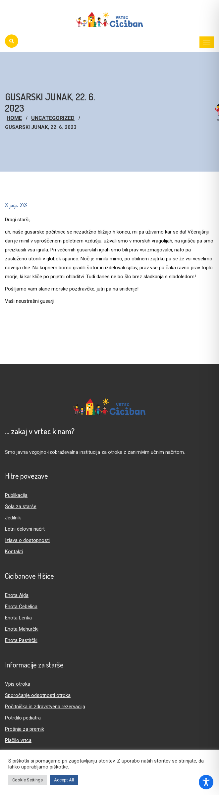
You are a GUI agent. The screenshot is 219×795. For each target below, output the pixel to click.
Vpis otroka (17, 684)
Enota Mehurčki (21, 629)
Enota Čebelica (21, 607)
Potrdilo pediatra (23, 718)
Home (14, 118)
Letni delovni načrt (25, 529)
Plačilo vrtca (18, 740)
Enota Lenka (18, 618)
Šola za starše (20, 506)
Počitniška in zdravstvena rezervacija (45, 707)
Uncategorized (53, 118)
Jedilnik (13, 518)
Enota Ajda (16, 595)
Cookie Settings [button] (27, 779)
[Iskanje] (11, 41)
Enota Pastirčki (21, 640)
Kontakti (14, 552)
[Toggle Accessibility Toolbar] (206, 782)
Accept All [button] (64, 779)
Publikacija (16, 495)
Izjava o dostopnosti (27, 540)
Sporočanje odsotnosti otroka (38, 695)
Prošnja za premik (24, 729)
